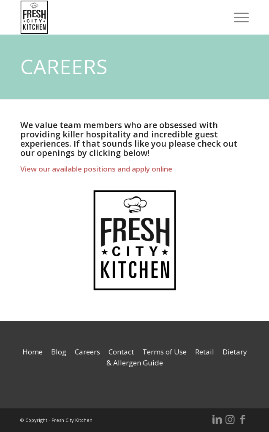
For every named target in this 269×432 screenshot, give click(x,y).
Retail (204, 352)
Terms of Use (164, 352)
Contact (121, 352)
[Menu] (237, 17)
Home (32, 352)
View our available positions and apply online (96, 169)
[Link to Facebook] (242, 419)
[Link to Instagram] (229, 419)
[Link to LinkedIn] (217, 419)
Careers (87, 352)
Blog (58, 352)
